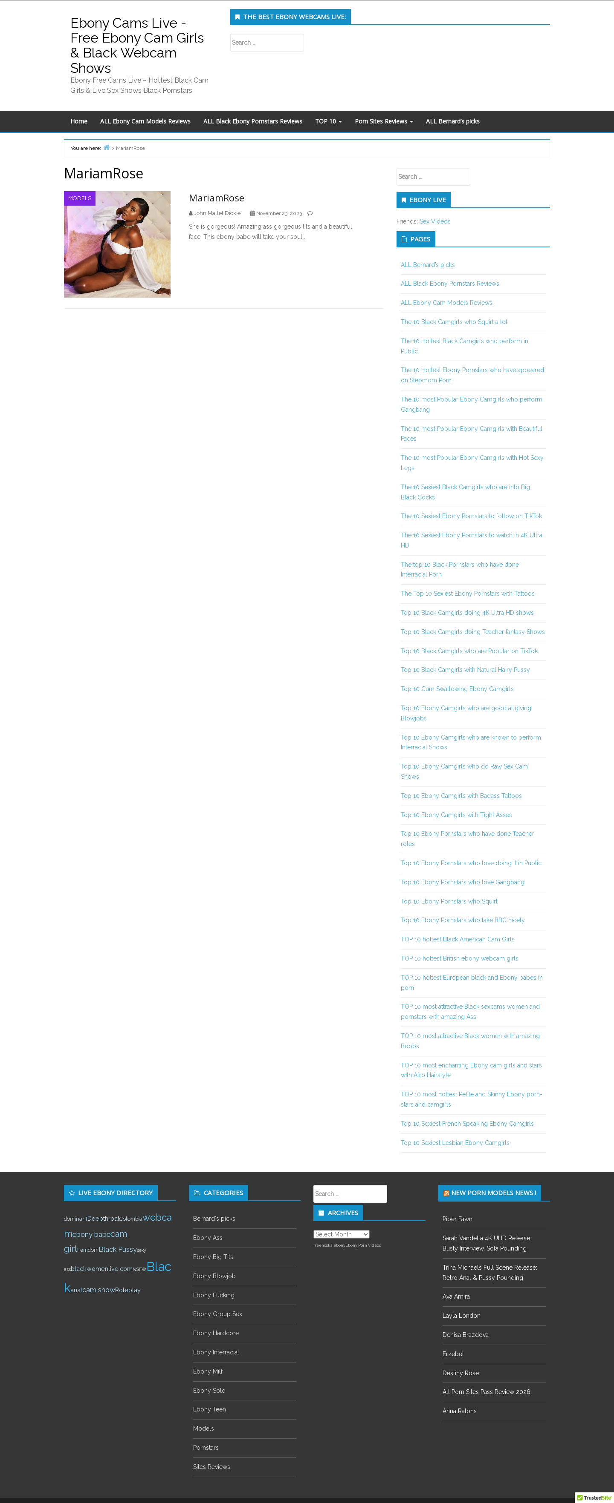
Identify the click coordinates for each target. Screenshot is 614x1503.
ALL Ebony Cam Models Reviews (145, 121)
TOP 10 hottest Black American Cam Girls (458, 939)
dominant (75, 1219)
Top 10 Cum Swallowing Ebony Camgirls (457, 689)
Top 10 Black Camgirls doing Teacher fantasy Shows (473, 631)
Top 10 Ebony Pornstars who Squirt (449, 901)
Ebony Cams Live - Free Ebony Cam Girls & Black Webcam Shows (137, 45)
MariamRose (216, 197)
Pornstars (206, 1447)
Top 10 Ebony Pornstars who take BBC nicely (463, 920)
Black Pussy (117, 1249)
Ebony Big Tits (213, 1256)
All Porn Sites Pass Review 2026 (486, 1391)
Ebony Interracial (216, 1352)
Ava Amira (456, 1296)
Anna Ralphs (460, 1411)
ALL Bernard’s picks (453, 121)
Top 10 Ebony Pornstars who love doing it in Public (471, 863)
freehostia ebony (329, 1245)
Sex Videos (435, 221)
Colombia (130, 1219)
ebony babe (91, 1235)
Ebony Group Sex (217, 1314)
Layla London (462, 1315)
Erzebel (453, 1354)
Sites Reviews (211, 1466)
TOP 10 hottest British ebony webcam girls (459, 958)
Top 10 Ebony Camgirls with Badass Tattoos (461, 795)
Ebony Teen (209, 1409)
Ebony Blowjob (214, 1276)
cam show (98, 1290)
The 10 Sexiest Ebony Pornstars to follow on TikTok (471, 516)
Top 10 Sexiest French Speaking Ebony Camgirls (467, 1123)
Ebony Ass (208, 1237)
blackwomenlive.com (102, 1268)
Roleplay (128, 1290)
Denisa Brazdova (466, 1334)
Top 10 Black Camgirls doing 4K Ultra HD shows (467, 612)
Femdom (87, 1250)
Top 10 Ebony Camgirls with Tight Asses (456, 815)
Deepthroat (103, 1218)
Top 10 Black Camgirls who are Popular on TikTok (469, 651)
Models (79, 198)
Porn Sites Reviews (384, 121)
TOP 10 (328, 121)
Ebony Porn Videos (363, 1245)
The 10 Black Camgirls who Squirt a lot (454, 321)
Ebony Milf (208, 1371)
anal (76, 1290)
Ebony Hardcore (216, 1333)
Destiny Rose (461, 1373)
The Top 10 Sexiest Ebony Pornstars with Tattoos (468, 593)
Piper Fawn (457, 1219)
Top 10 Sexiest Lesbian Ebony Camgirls (455, 1142)
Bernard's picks (214, 1218)
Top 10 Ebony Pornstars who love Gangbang (462, 882)
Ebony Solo (209, 1390)
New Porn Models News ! (493, 1192)
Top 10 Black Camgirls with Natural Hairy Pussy (465, 669)
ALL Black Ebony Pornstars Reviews (252, 121)
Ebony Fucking (214, 1295)
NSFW (139, 1269)
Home (78, 121)
